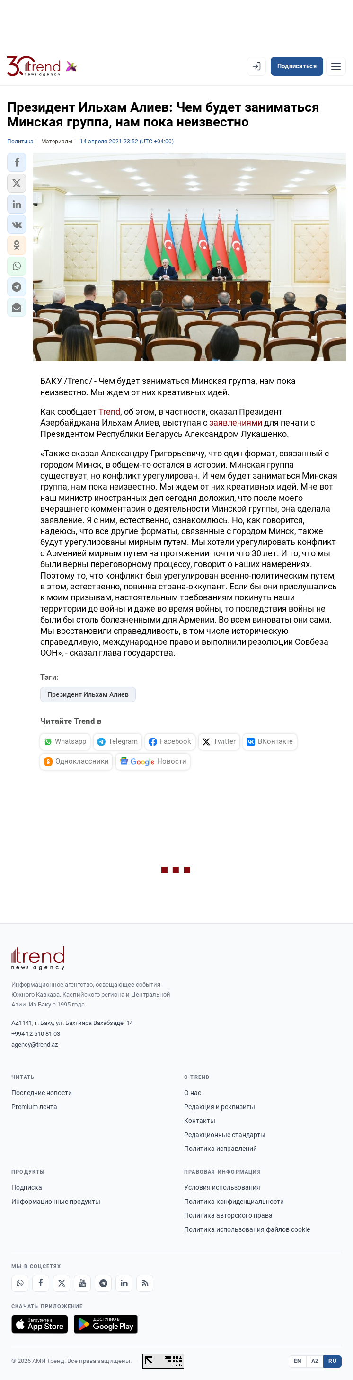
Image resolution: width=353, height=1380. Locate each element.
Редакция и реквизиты (219, 1107)
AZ (315, 1361)
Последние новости (41, 1092)
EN (297, 1361)
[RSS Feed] (144, 1283)
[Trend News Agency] (37, 958)
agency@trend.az (34, 1044)
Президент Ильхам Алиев (88, 694)
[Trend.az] (42, 66)
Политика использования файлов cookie (247, 1229)
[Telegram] (103, 1283)
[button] (17, 162)
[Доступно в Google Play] (106, 1324)
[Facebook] (40, 1283)
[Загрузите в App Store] (39, 1324)
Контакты (199, 1120)
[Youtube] (82, 1283)
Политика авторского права (228, 1215)
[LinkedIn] (123, 1283)
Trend (109, 412)
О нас (192, 1092)
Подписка (26, 1187)
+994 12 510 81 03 (35, 1033)
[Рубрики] (336, 66)
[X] (61, 1283)
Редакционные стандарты (224, 1135)
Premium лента (34, 1107)
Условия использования (222, 1187)
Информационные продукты (55, 1201)
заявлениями (235, 422)
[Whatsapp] (19, 1283)
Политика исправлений (220, 1148)
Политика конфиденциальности (234, 1201)
